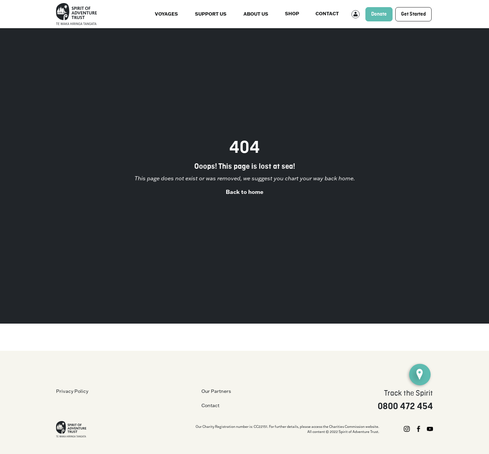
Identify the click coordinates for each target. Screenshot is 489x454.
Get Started (413, 14)
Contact (327, 13)
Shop (292, 13)
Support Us (211, 14)
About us (255, 14)
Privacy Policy (72, 391)
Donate (379, 14)
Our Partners (216, 391)
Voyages (166, 14)
